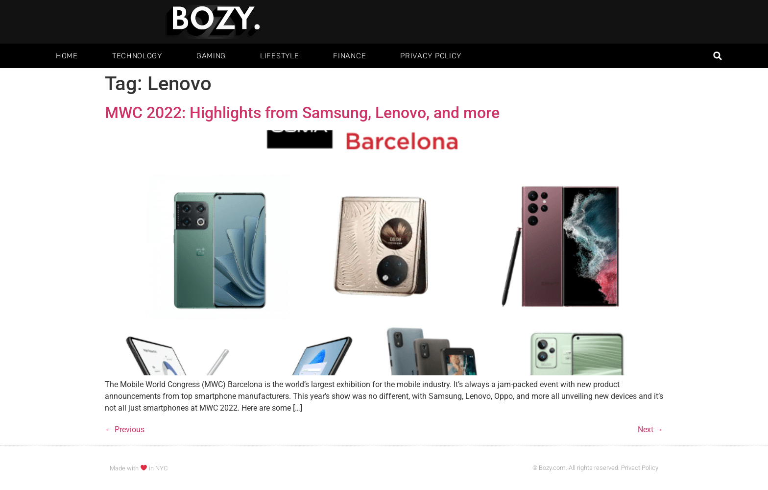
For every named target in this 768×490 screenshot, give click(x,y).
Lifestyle (279, 55)
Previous (124, 429)
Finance (349, 55)
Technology (137, 55)
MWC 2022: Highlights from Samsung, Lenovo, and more (302, 112)
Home (67, 55)
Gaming (211, 55)
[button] (717, 56)
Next (650, 429)
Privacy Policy (430, 55)
